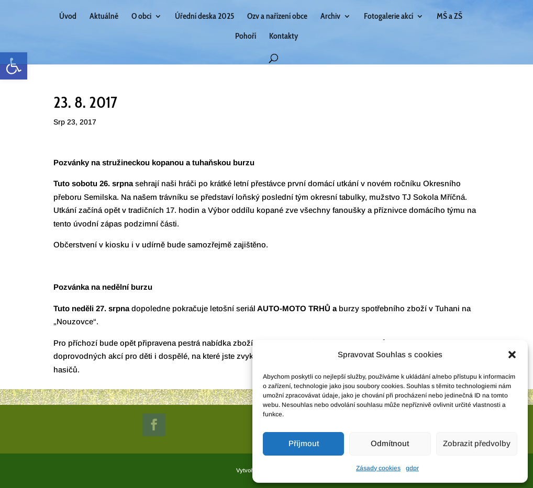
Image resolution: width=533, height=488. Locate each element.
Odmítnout (390, 443)
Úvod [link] (67, 17)
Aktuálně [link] (104, 17)
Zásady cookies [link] (378, 468)
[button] (512, 354)
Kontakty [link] (283, 36)
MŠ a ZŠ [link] (449, 17)
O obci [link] (141, 17)
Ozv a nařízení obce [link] (277, 17)
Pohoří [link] (245, 36)
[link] (13, 66)
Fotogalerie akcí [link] (388, 17)
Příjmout (303, 443)
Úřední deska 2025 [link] (204, 17)
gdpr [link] (412, 468)
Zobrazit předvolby (476, 443)
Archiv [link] (330, 17)
